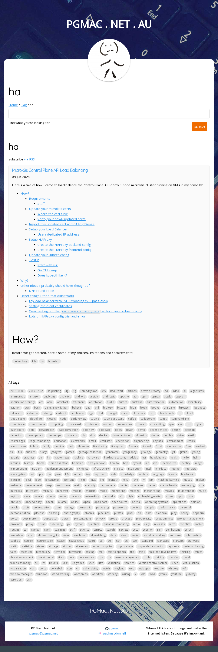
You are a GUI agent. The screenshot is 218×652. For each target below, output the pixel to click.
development (35, 435)
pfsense (39, 513)
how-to (114, 463)
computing (56, 424)
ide (155, 463)
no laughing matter (150, 496)
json (58, 474)
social (135, 535)
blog (133, 407)
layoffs (172, 474)
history (28, 463)
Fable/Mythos (88, 391)
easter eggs (17, 441)
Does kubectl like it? (52, 275)
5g (74, 391)
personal (185, 507)
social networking (154, 535)
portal (14, 518)
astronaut (79, 402)
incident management (59, 468)
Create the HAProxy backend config (64, 244)
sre (110, 541)
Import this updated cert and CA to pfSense (61, 224)
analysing (49, 396)
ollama (62, 502)
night (131, 496)
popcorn (198, 513)
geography (129, 452)
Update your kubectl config (49, 255)
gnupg (196, 452)
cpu (171, 424)
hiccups (15, 463)
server (189, 529)
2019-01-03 (17, 391)
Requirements (39, 198)
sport (91, 541)
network (76, 496)
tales (13, 552)
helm (196, 457)
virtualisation (191, 563)
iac (147, 463)
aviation (15, 407)
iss (49, 474)
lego (38, 480)
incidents (82, 468)
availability (194, 402)
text (101, 552)
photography (72, 513)
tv (44, 563)
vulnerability (90, 568)
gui (40, 457)
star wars (163, 541)
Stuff (40, 203)
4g (66, 391)
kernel (77, 474)
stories (67, 546)
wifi (184, 568)
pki (139, 513)
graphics (29, 457)
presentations (82, 518)
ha (42, 361)
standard (147, 541)
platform (161, 513)
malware (15, 485)
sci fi (73, 529)
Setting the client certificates (50, 306)
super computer (103, 546)
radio (136, 524)
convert (141, 424)
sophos (15, 541)
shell (30, 535)
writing (126, 574)
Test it (34, 260)
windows (41, 574)
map (49, 485)
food (159, 446)
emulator (106, 441)
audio (110, 402)
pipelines (103, 513)
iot (32, 474)
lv (144, 480)
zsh (29, 579)
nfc (121, 496)
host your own (97, 463)
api (135, 396)
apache (124, 396)
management (34, 485)
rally (147, 524)
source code (45, 541)
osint (58, 507)
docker (103, 435)
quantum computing (116, 524)
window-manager (21, 574)
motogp (135, 491)
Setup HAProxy (40, 239)
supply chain (125, 546)
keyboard (100, 474)
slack (113, 535)
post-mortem (31, 518)
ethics (191, 441)
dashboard (17, 430)
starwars (193, 541)
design (176, 430)
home (40, 463)
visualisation (18, 568)
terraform (75, 552)
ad (166, 391)
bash (37, 407)
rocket (199, 524)
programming (164, 518)
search (110, 529)
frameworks (173, 446)
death (129, 430)
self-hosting (173, 529)
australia (137, 402)
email (92, 441)
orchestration (41, 507)
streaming (82, 546)
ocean (50, 502)
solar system (193, 535)
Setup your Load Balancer (48, 229)
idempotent (169, 463)
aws (27, 407)
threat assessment (21, 557)
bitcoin (121, 407)
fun (20, 452)
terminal (59, 552)
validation (114, 563)
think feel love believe (162, 552)
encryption (123, 441)
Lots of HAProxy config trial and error (57, 316)
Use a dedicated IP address (58, 234)
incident (36, 468)
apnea (156, 396)
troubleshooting (20, 563)
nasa (27, 496)
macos (188, 480)
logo (125, 480)
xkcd (152, 574)
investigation (18, 474)
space (61, 541)
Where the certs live (52, 214)
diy (84, 435)
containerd (74, 424)
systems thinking (193, 546)
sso (135, 541)
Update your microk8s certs (50, 209)
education (60, 441)
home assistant (58, 463)
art (41, 402)
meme (152, 485)
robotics (185, 524)
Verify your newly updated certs (61, 219)
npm (180, 496)
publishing (56, 524)
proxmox (16, 524)
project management (190, 518)
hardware (93, 457)
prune (41, 524)
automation (176, 402)
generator (112, 452)
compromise (37, 424)
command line (180, 419)
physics (89, 513)
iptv (41, 474)
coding (94, 419)
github (184, 452)
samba (35, 529)
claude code (166, 413)
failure (34, 446)
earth (191, 435)
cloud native (18, 419)
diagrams (71, 435)
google (14, 457)
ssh (118, 541)
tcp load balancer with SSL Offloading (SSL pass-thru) (68, 301)
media (124, 485)
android (80, 396)
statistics (27, 546)
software (175, 535)
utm (100, 563)
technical (26, 552)
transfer (173, 557)
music (202, 491)
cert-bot (61, 413)
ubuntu (53, 563)
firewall (146, 446)
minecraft (62, 491)
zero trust (16, 579)
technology (21, 361)
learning (15, 480)
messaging (188, 485)
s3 (25, 529)
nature (38, 496)
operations (179, 502)
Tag (24, 105)
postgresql (50, 518)
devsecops (54, 435)
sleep (124, 535)
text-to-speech (117, 552)
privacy (100, 518)
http (125, 463)
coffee (132, 419)
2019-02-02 (36, 391)
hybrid (137, 463)
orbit (26, 507)
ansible (94, 396)
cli (180, 413)
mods (103, 491)
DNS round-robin (41, 290)
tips (101, 557)
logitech (113, 480)
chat (100, 413)
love (135, 480)
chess (124, 413)
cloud (189, 413)
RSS (104, 391)
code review (78, 419)
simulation (79, 535)
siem (66, 535)
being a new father (56, 407)
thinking (185, 552)
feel (71, 446)
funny (43, 452)
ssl (126, 541)
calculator (16, 413)
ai (185, 391)
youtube (176, 574)
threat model (46, 557)
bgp (88, 407)
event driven (18, 446)
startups (178, 541)
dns (92, 435)
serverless (16, 535)
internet (175, 468)
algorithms (197, 391)
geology (146, 452)
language (158, 474)
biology (108, 407)
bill (97, 407)
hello (186, 457)
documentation (121, 435)
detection (16, 435)
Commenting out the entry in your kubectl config (85, 311)
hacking (78, 457)
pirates (118, 513)
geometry (162, 452)
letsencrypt (52, 480)
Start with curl (47, 265)
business (199, 407)
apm (144, 396)
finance (133, 446)
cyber (199, 424)
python (79, 524)
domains (141, 435)
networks (109, 496)
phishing (54, 513)
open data (100, 502)
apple (167, 396)
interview (190, 468)
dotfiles (168, 435)
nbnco (51, 496)
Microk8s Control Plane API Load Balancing (50, 170)
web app (144, 568)
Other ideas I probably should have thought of (55, 285)
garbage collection (90, 452)
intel (148, 468)
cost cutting (157, 424)
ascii (50, 402)
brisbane (169, 407)
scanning (59, 529)
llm (102, 480)
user (91, 563)
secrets (123, 529)
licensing (69, 480)
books (155, 407)
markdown (63, 485)
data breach (46, 430)
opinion (195, 502)
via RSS (29, 159)
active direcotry (150, 391)
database (104, 430)
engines (158, 441)
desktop (190, 430)
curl (189, 424)
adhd (175, 391)
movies (169, 491)
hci (144, 457)
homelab (53, 361)
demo (141, 430)
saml (47, 529)
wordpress (80, 574)
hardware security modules (121, 457)
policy (184, 513)
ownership (85, 507)
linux (93, 480)
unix (65, 563)
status (40, 546)
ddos (118, 430)
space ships (76, 541)
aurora (123, 402)
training (159, 557)
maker (200, 480)
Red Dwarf (116, 391)
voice (43, 568)
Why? (24, 280)
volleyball (57, 568)
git (173, 452)
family (46, 446)
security (147, 529)
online (75, 502)
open (86, 502)
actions (132, 391)
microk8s (16, 491)
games (70, 452)
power (66, 518)
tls (109, 557)
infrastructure (101, 468)
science (84, 529)
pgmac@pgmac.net (43, 633)
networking (92, 496)
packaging (102, 507)
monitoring (118, 491)
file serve (83, 446)
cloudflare (36, 419)
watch (106, 568)
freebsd (200, 446)
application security (22, 402)
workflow (97, 574)
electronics (78, 441)
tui (36, 563)
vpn (69, 568)
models (90, 491)
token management (127, 557)
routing (14, 529)
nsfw (191, 496)
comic (163, 419)
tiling (61, 557)
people (149, 507)
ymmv (163, 574)
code (63, 419)
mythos (15, 496)
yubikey (190, 574)
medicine (137, 485)
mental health (168, 485)
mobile (77, 491)
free (188, 446)
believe (76, 407)
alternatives (17, 396)
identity (185, 463)
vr (77, 568)
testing (90, 552)
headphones (158, 457)
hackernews (61, 457)
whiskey (173, 568)
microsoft (32, 491)
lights (82, 480)
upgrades (78, 563)
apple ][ (180, 396)
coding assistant (113, 419)
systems (174, 546)
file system (118, 446)
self (159, 529)
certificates (78, 413)
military (47, 491)
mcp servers (107, 485)
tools (147, 557)
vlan (32, 568)
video (175, 563)
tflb (132, 552)
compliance (17, 424)
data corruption (68, 430)
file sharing (100, 446)
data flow (88, 430)
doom (155, 435)
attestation (96, 402)
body (143, 407)
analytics (65, 396)
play (173, 513)
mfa (201, 485)
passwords (120, 507)
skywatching (98, 535)
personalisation (20, 513)
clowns (51, 419)
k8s (34, 361)
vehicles (129, 563)
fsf (11, 452)
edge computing (39, 441)
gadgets (56, 452)
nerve (62, 496)
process (127, 518)
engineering (141, 441)
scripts (98, 529)
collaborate (148, 419)
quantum (93, 524)
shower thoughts (48, 535)
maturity (90, 485)
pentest (136, 507)
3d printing (54, 391)
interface (160, 468)
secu (135, 529)
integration (134, 468)
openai (136, 502)
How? (24, 193)
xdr (143, 574)
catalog (47, 413)
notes (169, 496)
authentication (156, 402)
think (142, 552)
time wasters (86, 557)
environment (175, 441)
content (107, 424)
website (159, 568)
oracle (14, 507)
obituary (15, 502)
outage (69, 507)
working (113, 574)
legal (28, 480)
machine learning (168, 480)
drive (180, 435)
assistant (62, 402)
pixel (130, 513)
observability (33, 502)
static (13, 546)
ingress (118, 468)
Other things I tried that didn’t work (47, 296)
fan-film (59, 446)
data (31, 430)
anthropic (109, 396)
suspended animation (150, 546)
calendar (32, 413)
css (180, 424)
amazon (34, 396)
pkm (148, 513)
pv (68, 524)
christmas (139, 413)
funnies (30, 452)
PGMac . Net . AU (109, 24)
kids (113, 474)
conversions (124, 424)
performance (167, 507)
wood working (60, 574)
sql (101, 541)
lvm (151, 480)
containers (92, 424)
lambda (143, 474)
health (174, 457)
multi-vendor (186, 491)
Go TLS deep (47, 270)
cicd (152, 413)
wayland (120, 568)
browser (184, 407)
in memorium (18, 468)
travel (186, 557)
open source (120, 502)
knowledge (127, 474)
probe (113, 518)
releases (159, 524)
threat (198, 552)
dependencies (158, 430)
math (77, 485)
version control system (153, 563)
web (131, 568)
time (71, 557)
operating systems (156, 502)
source (28, 541)
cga (91, 413)
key (88, 474)
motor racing (152, 491)
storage (53, 546)
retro (172, 524)
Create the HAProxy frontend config (64, 249)
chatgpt (112, 413)
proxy (29, 524)
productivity (143, 518)
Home (13, 105)
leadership (188, 474)
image (198, 463)
